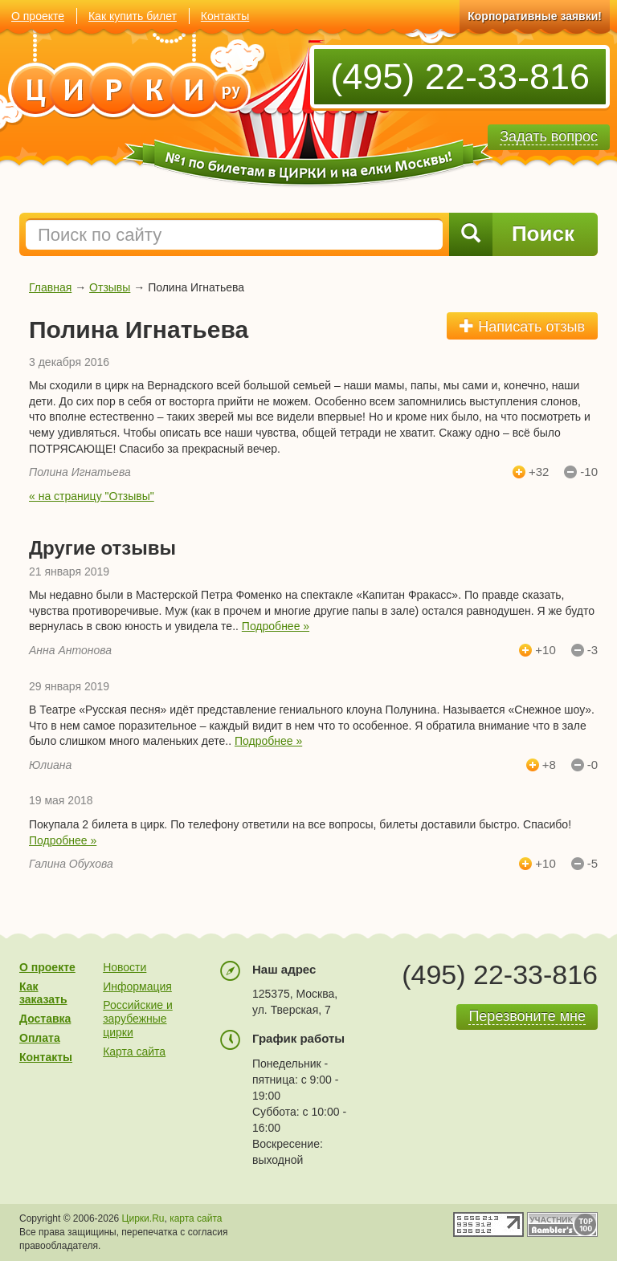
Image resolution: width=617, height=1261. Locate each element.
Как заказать (43, 993)
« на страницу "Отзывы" (91, 496)
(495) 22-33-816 (460, 76)
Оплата (39, 1037)
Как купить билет (132, 16)
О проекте (37, 16)
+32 (539, 472)
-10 (589, 472)
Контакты (225, 16)
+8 (549, 765)
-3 (592, 650)
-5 (592, 863)
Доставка (45, 1018)
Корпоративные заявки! (535, 16)
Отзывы (109, 287)
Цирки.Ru (143, 1218)
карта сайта (196, 1218)
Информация (137, 986)
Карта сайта (134, 1051)
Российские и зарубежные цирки (138, 1019)
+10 (545, 650)
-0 (592, 765)
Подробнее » (275, 626)
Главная (50, 287)
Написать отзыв (522, 326)
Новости (124, 967)
